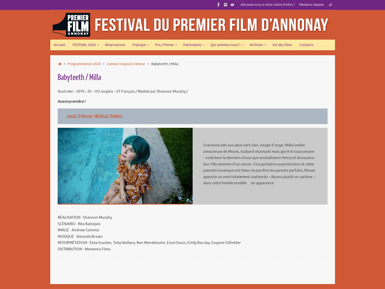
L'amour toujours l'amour (126, 64)
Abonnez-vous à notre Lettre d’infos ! (268, 5)
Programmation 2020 (84, 64)
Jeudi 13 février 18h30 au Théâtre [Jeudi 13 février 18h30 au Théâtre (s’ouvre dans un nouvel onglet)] (94, 116)
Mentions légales (311, 5)
